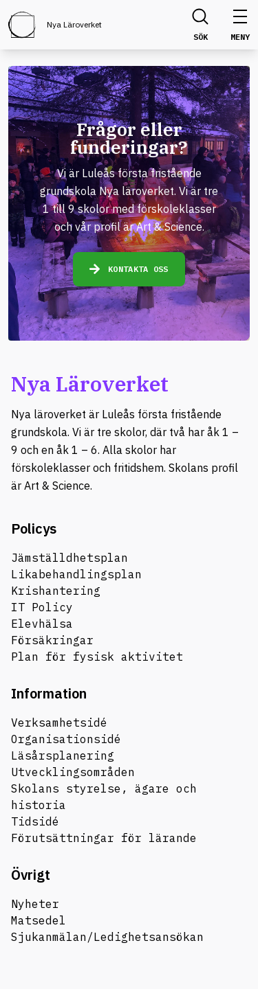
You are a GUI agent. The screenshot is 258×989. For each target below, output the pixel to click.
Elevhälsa (42, 623)
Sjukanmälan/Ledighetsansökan (107, 937)
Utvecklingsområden (73, 772)
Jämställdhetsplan (69, 558)
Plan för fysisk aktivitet (97, 656)
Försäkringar (52, 640)
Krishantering (55, 591)
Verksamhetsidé (59, 722)
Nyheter (35, 904)
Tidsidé (35, 821)
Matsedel (38, 920)
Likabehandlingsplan (76, 574)
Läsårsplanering (62, 755)
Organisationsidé (66, 739)
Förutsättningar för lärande (104, 838)
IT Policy (42, 607)
